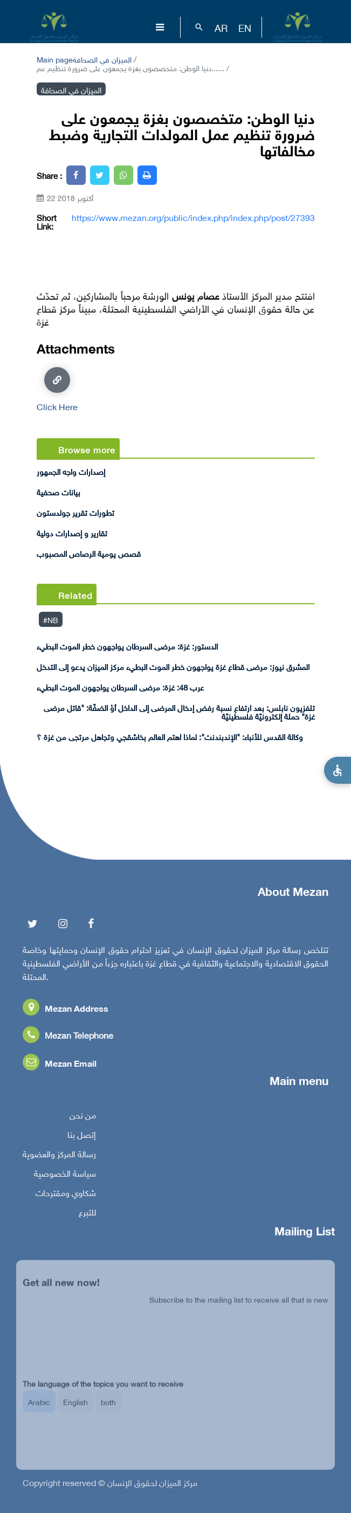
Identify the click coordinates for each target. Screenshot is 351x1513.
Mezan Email (60, 1066)
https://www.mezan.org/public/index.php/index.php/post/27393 (193, 217)
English (75, 1410)
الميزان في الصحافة (102, 58)
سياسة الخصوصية (65, 1176)
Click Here (57, 389)
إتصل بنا (81, 1137)
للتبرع (87, 1214)
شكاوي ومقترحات (66, 1195)
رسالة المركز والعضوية (59, 1156)
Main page (55, 58)
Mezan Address (65, 1011)
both (108, 1410)
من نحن (83, 1117)
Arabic (39, 1410)
